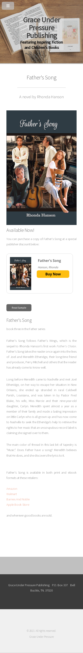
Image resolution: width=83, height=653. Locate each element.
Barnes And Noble (17, 499)
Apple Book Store (17, 505)
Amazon (11, 489)
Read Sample (19, 307)
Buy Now (53, 274)
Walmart (11, 494)
